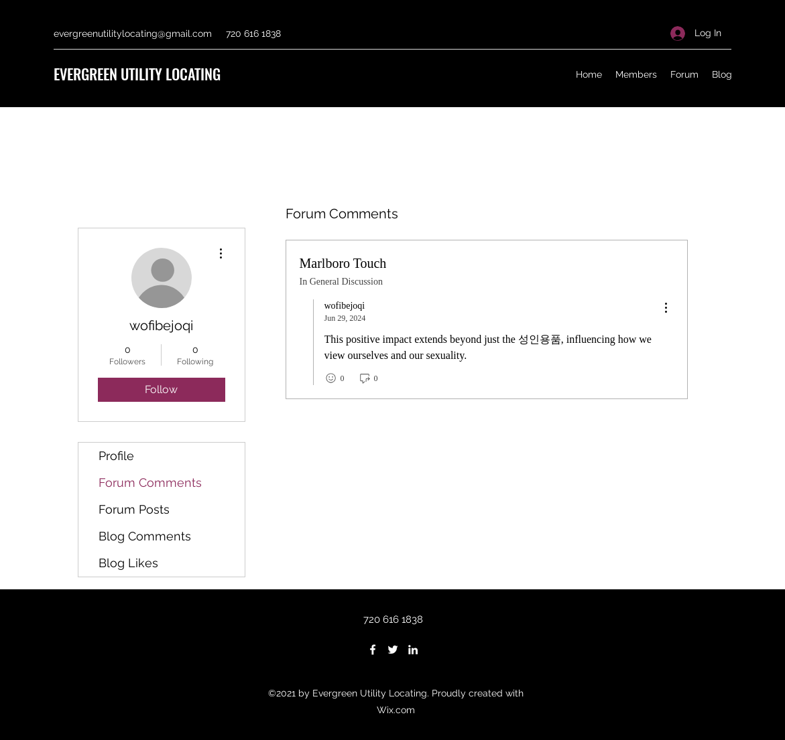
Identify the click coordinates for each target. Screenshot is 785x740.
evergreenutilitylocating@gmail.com (133, 33)
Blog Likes (128, 563)
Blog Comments (145, 536)
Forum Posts (134, 509)
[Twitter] (393, 649)
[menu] (666, 308)
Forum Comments (150, 482)
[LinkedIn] (413, 649)
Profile (116, 456)
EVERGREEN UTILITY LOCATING (137, 73)
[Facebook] (372, 649)
